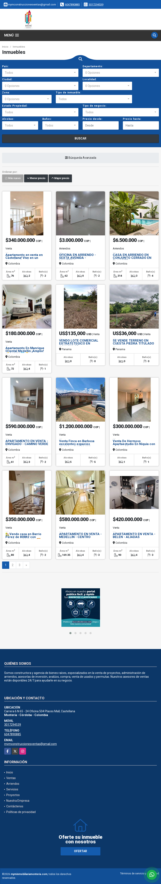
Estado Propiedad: (14, 105)
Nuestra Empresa (17, 800)
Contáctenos (14, 806)
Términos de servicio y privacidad (139, 873)
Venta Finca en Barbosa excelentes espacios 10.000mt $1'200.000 (76, 444)
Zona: (6, 92)
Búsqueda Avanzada (80, 158)
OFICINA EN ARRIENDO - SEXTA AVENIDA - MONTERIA (77, 258)
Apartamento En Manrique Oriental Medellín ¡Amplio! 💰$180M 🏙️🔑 (24, 351)
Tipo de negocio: (94, 105)
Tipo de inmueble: (68, 92)
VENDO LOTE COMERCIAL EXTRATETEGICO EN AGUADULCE (78, 343)
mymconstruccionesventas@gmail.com (30, 744)
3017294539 (96, 4)
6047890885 (72, 4)
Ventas (11, 778)
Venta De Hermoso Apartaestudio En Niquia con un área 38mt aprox (134, 444)
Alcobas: (8, 118)
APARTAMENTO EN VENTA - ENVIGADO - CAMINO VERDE (26, 442)
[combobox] (40, 73)
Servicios (12, 789)
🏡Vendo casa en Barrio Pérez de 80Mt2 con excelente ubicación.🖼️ (23, 537)
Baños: (47, 118)
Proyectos (13, 795)
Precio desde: (93, 118)
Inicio (5, 46)
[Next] (26, 565)
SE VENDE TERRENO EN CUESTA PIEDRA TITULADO (133, 342)
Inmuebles (19, 46)
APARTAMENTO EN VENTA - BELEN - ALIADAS (134, 535)
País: (5, 66)
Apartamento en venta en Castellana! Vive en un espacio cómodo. (24, 258)
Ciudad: (7, 79)
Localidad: (90, 79)
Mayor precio (60, 178)
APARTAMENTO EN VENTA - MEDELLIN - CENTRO (80, 535)
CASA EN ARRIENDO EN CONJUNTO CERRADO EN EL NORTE (132, 258)
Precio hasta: (132, 118)
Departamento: (93, 66)
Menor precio (36, 178)
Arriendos (12, 783)
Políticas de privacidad (21, 812)
